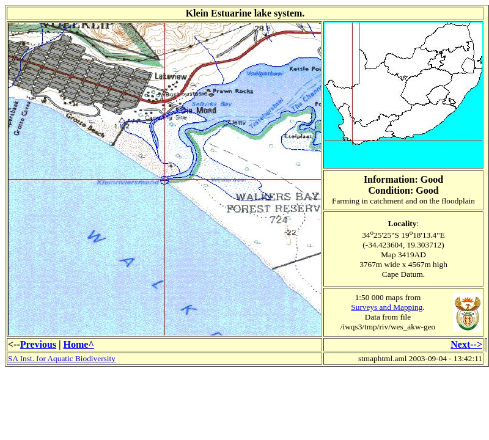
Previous (38, 344)
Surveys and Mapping (386, 307)
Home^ (79, 344)
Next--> (466, 344)
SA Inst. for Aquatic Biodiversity (62, 358)
